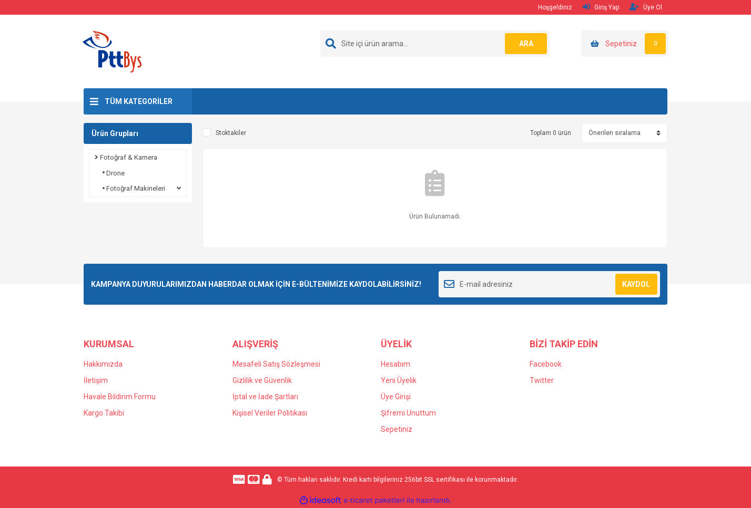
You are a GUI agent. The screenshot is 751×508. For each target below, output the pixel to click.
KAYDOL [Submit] (636, 284)
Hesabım (395, 364)
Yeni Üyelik (399, 380)
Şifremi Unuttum (408, 413)
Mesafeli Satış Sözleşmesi (276, 364)
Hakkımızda (103, 364)
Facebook (546, 364)
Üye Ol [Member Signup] (646, 7)
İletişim (96, 380)
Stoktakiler (231, 133)
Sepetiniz (396, 429)
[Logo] (112, 51)
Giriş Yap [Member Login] (601, 7)
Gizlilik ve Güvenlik (262, 380)
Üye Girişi (396, 396)
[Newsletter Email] (549, 284)
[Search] (435, 43)
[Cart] (625, 43)
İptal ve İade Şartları (265, 396)
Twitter (542, 380)
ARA (526, 43)
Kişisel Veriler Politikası (269, 413)
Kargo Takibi (104, 413)
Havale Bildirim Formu (120, 396)
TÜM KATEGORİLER (138, 101)
